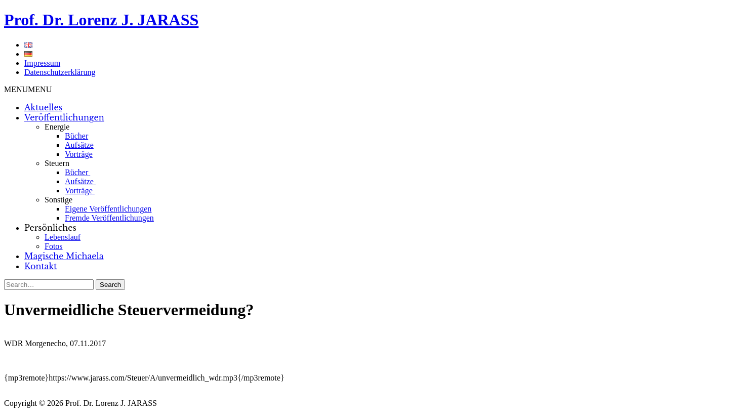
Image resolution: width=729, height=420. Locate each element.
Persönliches (50, 228)
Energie (57, 126)
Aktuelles (43, 107)
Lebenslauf (62, 237)
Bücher (76, 136)
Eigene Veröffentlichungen (108, 208)
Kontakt (40, 266)
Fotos (54, 246)
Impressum (42, 63)
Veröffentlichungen (64, 117)
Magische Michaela (64, 256)
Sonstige (58, 199)
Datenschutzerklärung (59, 72)
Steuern (57, 163)
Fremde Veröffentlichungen (109, 218)
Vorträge (79, 154)
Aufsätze (79, 145)
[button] (28, 89)
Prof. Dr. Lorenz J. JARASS (101, 20)
